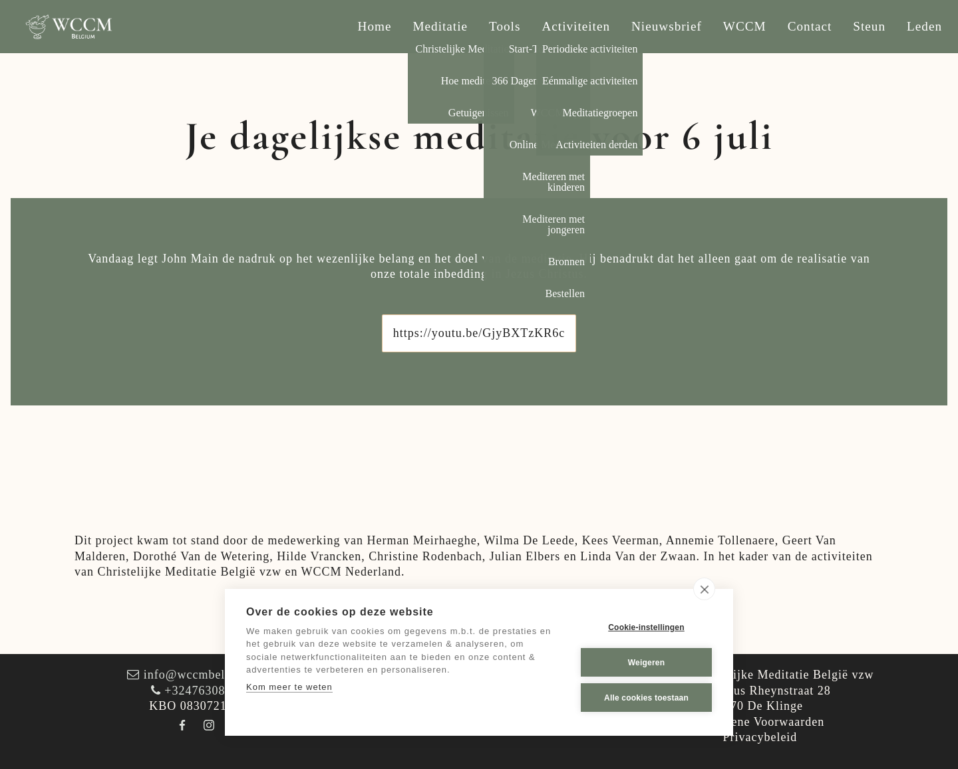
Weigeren (646, 662)
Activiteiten (576, 26)
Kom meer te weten (289, 687)
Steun (869, 26)
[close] (704, 589)
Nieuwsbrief (666, 26)
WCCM (744, 26)
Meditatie (440, 26)
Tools (504, 26)
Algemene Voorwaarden (760, 721)
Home (375, 26)
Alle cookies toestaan (646, 698)
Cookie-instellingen (646, 627)
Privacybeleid (759, 737)
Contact (810, 26)
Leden (924, 26)
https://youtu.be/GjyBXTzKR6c (479, 333)
